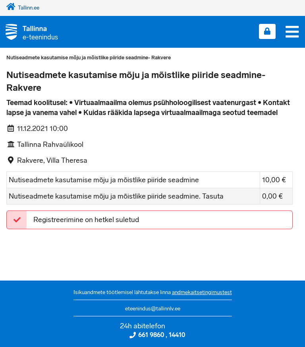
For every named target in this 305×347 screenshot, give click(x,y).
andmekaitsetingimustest (202, 292)
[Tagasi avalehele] (29, 31)
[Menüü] (292, 32)
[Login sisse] (267, 31)
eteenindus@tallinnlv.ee (152, 308)
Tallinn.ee (22, 7)
